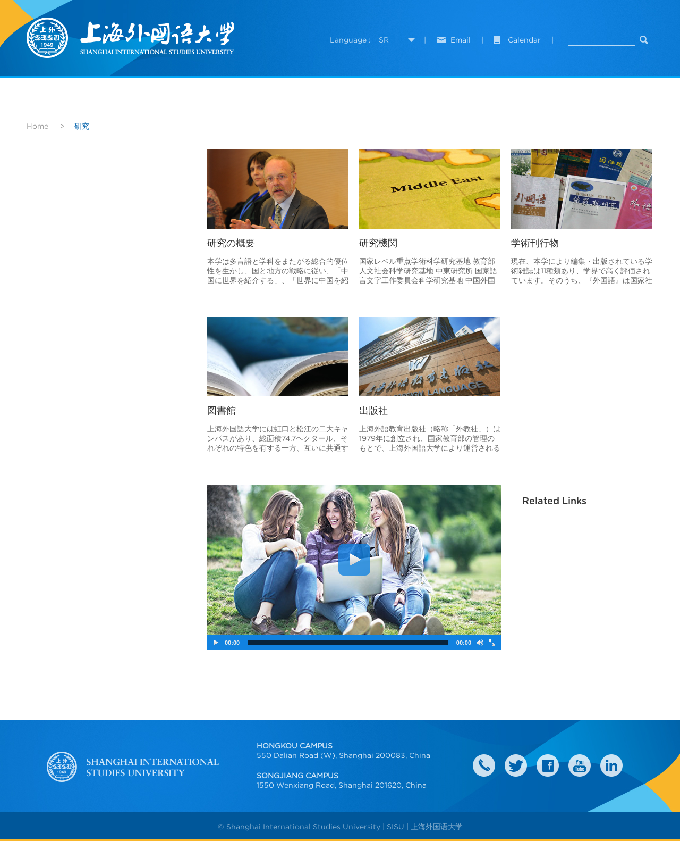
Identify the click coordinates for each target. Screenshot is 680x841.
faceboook (548, 765)
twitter (516, 765)
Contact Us (484, 765)
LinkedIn (611, 765)
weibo (579, 765)
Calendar (524, 40)
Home (37, 126)
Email (460, 40)
